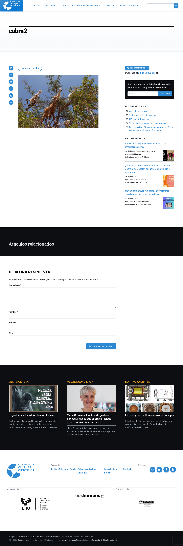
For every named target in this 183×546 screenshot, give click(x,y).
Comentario (15, 285)
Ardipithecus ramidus (138, 111)
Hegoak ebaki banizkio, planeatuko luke (31, 415)
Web (11, 333)
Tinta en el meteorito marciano (143, 115)
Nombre (13, 312)
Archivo (54, 469)
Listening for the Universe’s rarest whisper (149, 415)
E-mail (12, 322)
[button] (11, 68)
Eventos (74, 469)
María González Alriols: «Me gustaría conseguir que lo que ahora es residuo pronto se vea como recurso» (89, 419)
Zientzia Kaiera (19, 381)
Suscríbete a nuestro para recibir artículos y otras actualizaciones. (149, 86)
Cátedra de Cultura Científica (87, 471)
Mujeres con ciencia (80, 381)
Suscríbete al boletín (110, 471)
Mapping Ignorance (137, 381)
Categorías (64, 469)
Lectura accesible (30, 68)
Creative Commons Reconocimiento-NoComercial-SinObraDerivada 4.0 (88, 540)
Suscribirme (164, 93)
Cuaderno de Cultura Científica (30, 540)
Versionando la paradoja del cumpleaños (147, 123)
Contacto (127, 469)
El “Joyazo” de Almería (139, 119)
